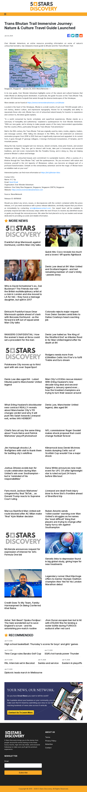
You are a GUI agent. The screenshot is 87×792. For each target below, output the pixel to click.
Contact (48, 748)
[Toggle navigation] (5, 14)
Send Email (13, 182)
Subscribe (23, 772)
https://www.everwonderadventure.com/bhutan (45, 103)
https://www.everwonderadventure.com (27, 190)
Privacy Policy (50, 741)
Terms (47, 737)
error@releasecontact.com (40, 208)
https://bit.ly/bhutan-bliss (50, 172)
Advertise (49, 744)
